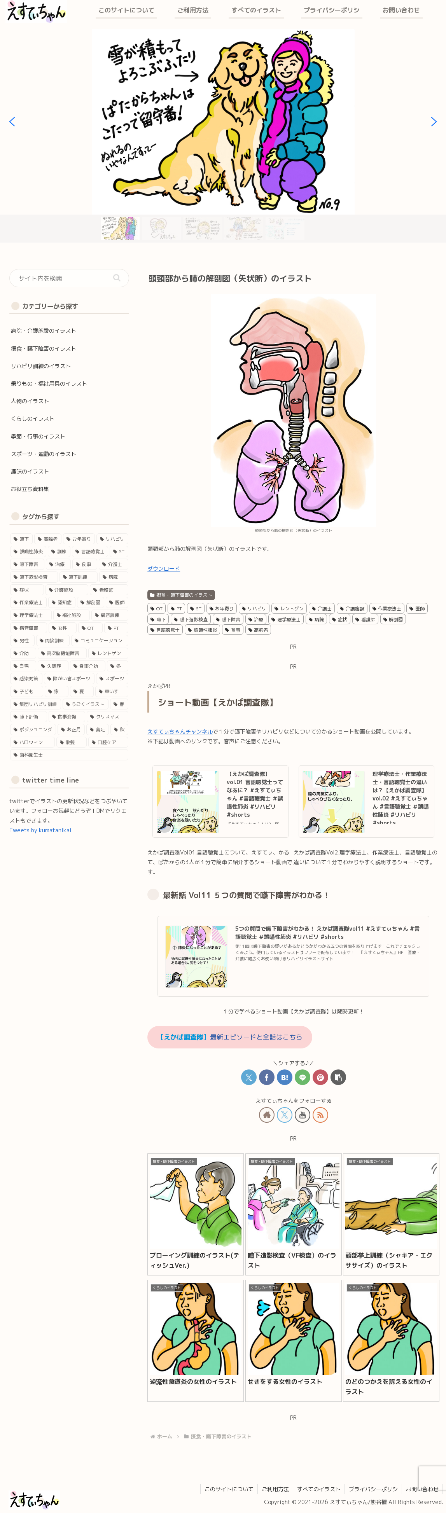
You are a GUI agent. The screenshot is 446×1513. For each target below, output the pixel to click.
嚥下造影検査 (191, 619)
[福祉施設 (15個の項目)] (71, 615)
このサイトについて (229, 1489)
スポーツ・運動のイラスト (43, 454)
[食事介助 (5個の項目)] (87, 666)
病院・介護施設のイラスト (43, 330)
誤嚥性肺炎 (202, 630)
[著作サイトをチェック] (267, 1115)
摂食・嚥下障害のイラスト (181, 595)
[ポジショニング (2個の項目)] (33, 729)
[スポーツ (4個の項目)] (112, 678)
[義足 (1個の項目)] (97, 729)
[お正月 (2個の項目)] (71, 729)
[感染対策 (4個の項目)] (26, 678)
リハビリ (254, 608)
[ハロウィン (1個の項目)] (32, 742)
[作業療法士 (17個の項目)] (28, 602)
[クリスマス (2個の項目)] (107, 716)
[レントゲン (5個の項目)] (108, 653)
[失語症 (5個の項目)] (53, 666)
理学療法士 (286, 619)
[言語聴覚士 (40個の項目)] (90, 551)
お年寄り (222, 608)
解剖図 (393, 619)
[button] (338, 1077)
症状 (339, 619)
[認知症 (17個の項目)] (61, 602)
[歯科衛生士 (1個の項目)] (69, 754)
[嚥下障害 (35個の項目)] (27, 564)
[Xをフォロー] (284, 1115)
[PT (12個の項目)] (116, 628)
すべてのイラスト (319, 1489)
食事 (232, 630)
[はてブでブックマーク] (284, 1077)
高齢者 (258, 630)
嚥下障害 (228, 619)
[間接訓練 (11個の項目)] (53, 640)
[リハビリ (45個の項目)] (112, 539)
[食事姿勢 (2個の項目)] (67, 716)
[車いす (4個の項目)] (111, 691)
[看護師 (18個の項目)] (109, 590)
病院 (316, 619)
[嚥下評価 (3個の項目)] (28, 716)
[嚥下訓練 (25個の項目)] (78, 577)
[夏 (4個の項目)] (82, 691)
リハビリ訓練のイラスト (41, 366)
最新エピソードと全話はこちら (230, 1037)
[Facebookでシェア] (267, 1077)
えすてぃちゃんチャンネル (180, 731)
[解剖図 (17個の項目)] (90, 602)
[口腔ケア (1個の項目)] (108, 742)
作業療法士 (387, 608)
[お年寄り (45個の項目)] (79, 539)
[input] (69, 278)
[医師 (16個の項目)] (117, 602)
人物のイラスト (30, 401)
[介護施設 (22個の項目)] (67, 590)
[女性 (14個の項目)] (62, 628)
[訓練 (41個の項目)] (59, 551)
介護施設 (352, 608)
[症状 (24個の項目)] (27, 590)
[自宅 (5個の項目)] (23, 666)
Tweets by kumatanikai (40, 830)
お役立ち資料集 (30, 489)
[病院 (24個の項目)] (113, 577)
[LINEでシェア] (302, 1077)
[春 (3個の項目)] (119, 704)
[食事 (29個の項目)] (84, 564)
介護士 (322, 608)
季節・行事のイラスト (38, 436)
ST (195, 608)
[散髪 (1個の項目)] (71, 742)
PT (176, 608)
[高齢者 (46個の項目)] (47, 539)
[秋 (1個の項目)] (119, 729)
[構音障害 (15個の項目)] (28, 628)
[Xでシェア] (249, 1077)
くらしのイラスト (32, 418)
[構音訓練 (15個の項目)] (109, 615)
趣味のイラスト (30, 471)
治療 (256, 619)
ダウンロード (163, 568)
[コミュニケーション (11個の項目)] (99, 640)
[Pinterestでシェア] (320, 1077)
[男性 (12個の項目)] (22, 640)
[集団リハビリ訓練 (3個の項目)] (35, 704)
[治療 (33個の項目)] (58, 564)
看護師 (365, 619)
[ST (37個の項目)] (119, 551)
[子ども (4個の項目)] (26, 691)
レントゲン (289, 608)
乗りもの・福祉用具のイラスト (49, 383)
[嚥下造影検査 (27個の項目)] (34, 577)
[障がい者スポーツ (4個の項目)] (69, 678)
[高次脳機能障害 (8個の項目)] (62, 653)
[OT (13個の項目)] (90, 628)
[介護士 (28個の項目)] (113, 564)
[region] (223, 136)
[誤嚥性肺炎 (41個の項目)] (28, 551)
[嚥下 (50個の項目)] (21, 539)
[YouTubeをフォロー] (302, 1115)
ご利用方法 (275, 1489)
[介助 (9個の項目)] (23, 653)
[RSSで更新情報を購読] (320, 1115)
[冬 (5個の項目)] (117, 666)
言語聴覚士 (165, 630)
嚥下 (158, 619)
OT (156, 608)
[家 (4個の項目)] (56, 691)
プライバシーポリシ (373, 1489)
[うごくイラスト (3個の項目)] (86, 704)
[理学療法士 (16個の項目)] (31, 615)
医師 (417, 608)
